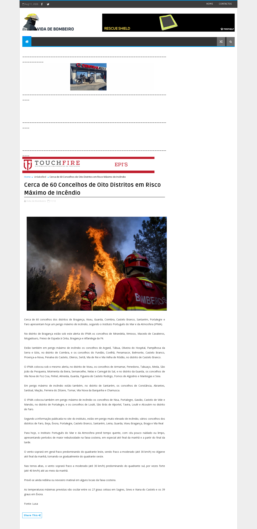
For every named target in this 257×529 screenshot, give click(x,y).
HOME (209, 3)
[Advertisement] (88, 109)
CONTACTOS (225, 3)
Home (27, 176)
